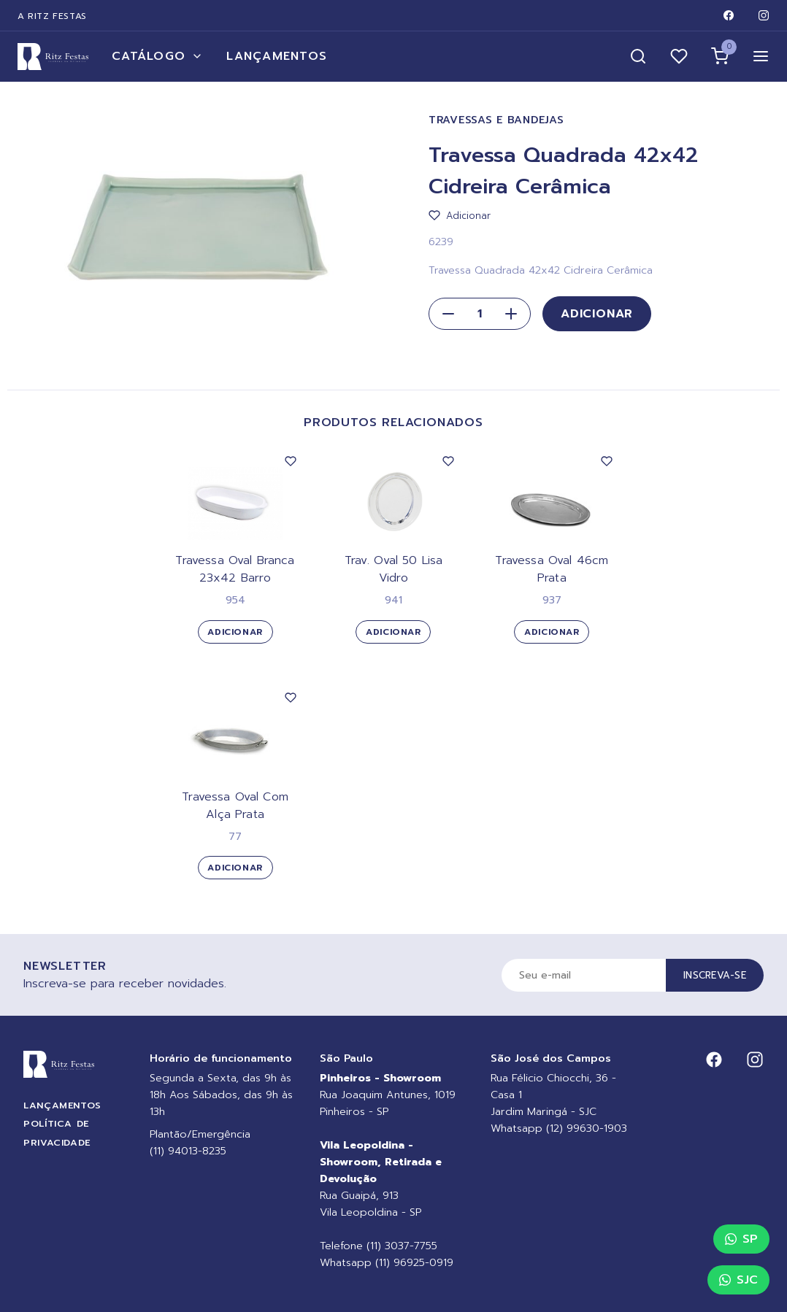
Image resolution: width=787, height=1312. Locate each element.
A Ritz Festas (52, 16)
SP (741, 1239)
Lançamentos (276, 56)
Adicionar (597, 314)
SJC (738, 1280)
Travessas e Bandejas (496, 120)
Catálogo (157, 56)
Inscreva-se (714, 975)
